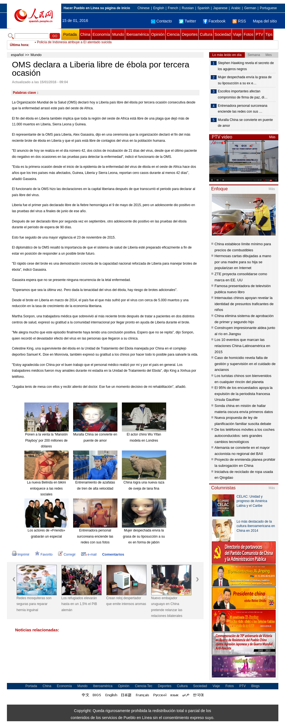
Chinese (143, 8)
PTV (259, 34)
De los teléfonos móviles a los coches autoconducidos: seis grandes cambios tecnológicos (245, 435)
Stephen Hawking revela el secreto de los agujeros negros (246, 66)
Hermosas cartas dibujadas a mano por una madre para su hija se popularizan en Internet (243, 262)
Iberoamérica (137, 34)
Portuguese (268, 8)
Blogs (255, 686)
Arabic (235, 8)
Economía (101, 34)
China (85, 34)
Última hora (19, 45)
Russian (188, 8)
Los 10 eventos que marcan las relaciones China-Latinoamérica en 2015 (242, 346)
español (17, 55)
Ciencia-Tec (143, 686)
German (250, 8)
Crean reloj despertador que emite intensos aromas (126, 601)
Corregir (67, 554)
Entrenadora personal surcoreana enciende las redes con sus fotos (95, 536)
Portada (70, 34)
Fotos (248, 34)
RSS (239, 21)
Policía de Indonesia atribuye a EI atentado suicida (74, 45)
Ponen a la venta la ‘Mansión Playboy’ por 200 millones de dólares (46, 440)
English (158, 8)
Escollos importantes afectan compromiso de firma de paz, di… (243, 94)
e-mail (89, 554)
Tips (269, 34)
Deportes (190, 34)
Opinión (158, 34)
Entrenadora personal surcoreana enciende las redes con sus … (243, 109)
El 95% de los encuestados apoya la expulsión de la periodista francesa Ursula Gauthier (244, 394)
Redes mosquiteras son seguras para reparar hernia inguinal (34, 604)
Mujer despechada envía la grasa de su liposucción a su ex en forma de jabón (144, 536)
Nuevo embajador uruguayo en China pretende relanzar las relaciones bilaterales (167, 607)
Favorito (43, 554)
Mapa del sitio (265, 21)
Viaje (237, 34)
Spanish (203, 8)
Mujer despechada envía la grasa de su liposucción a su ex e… (245, 80)
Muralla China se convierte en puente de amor (245, 123)
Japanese (220, 8)
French (173, 8)
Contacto (161, 21)
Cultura (206, 34)
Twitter (187, 21)
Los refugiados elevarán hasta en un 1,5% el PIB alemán (79, 604)
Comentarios (113, 554)
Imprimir (20, 554)
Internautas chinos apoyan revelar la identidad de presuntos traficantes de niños (244, 304)
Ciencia (173, 34)
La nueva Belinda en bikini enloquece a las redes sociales (46, 488)
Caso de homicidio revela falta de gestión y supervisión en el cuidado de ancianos (245, 364)
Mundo (118, 34)
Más (272, 137)
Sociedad (223, 34)
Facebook (214, 21)
